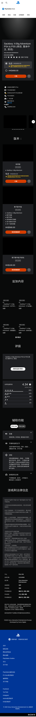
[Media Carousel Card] (15, 121)
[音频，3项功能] (18, 435)
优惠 (14, 15)
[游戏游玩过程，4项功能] (18, 477)
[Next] (33, 121)
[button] (9, 103)
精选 (9, 15)
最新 (3, 15)
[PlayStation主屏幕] (18, 2)
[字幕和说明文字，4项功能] (18, 445)
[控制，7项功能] (18, 461)
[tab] (14, 426)
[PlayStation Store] (9, 8)
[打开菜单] (2, 3)
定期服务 (21, 15)
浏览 (28, 15)
